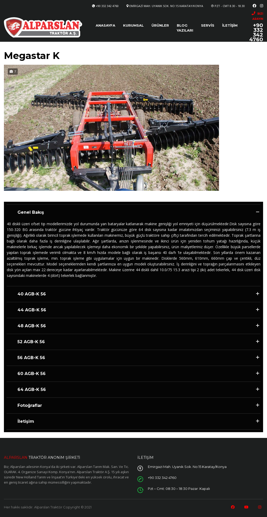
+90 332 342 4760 (107, 6)
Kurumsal (133, 25)
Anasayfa (105, 25)
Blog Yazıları (185, 27)
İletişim (230, 25)
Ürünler (160, 25)
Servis (207, 25)
